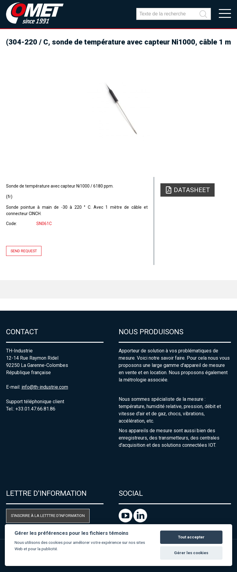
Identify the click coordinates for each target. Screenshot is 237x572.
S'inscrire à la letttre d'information (48, 515)
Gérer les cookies (191, 553)
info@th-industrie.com (44, 387)
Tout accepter (191, 537)
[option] (118, 109)
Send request (24, 251)
